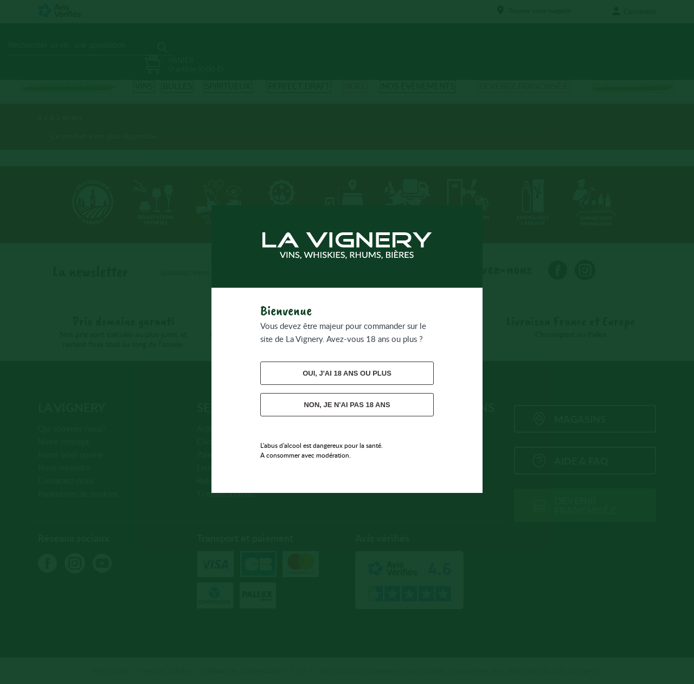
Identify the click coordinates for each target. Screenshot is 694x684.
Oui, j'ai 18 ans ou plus (347, 373)
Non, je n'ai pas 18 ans (347, 405)
